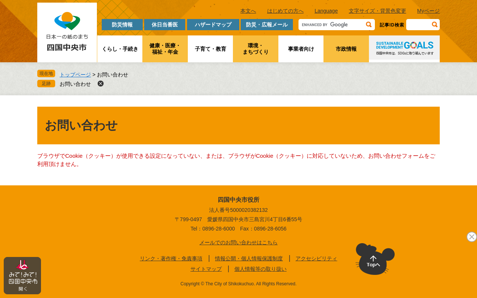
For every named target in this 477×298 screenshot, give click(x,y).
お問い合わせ (75, 84)
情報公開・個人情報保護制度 (249, 258)
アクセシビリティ (316, 258)
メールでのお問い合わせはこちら (238, 242)
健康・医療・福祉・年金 (165, 49)
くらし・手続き (120, 49)
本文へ (248, 11)
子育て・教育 (210, 49)
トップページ (75, 75)
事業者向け (301, 49)
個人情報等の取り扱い (260, 269)
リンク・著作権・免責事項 (171, 258)
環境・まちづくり (256, 49)
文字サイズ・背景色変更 (377, 11)
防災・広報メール (267, 25)
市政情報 (346, 49)
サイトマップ (206, 269)
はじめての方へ (285, 11)
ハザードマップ (213, 25)
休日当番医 (165, 25)
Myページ (428, 11)
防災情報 (122, 25)
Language (326, 11)
